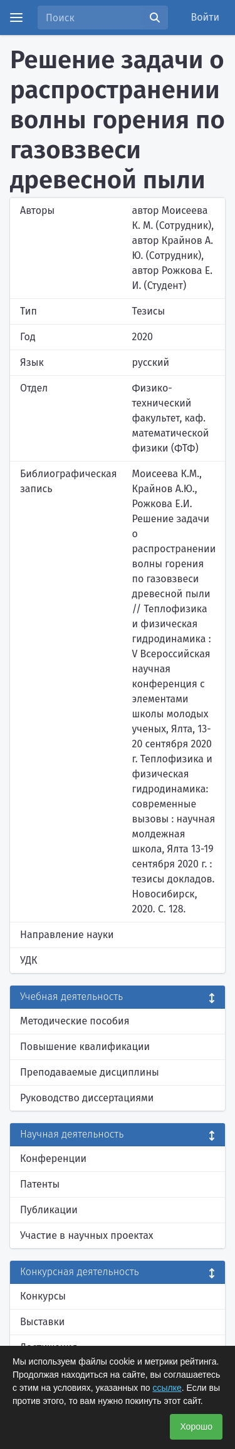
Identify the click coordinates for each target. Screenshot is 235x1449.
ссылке (166, 1388)
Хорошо (196, 1426)
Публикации (49, 1210)
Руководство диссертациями (87, 1098)
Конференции (53, 1158)
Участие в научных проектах (87, 1235)
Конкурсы (43, 1296)
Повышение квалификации (85, 1047)
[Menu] (16, 17)
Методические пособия (75, 1021)
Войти (205, 17)
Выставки (42, 1322)
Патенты (40, 1184)
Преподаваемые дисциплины (89, 1072)
